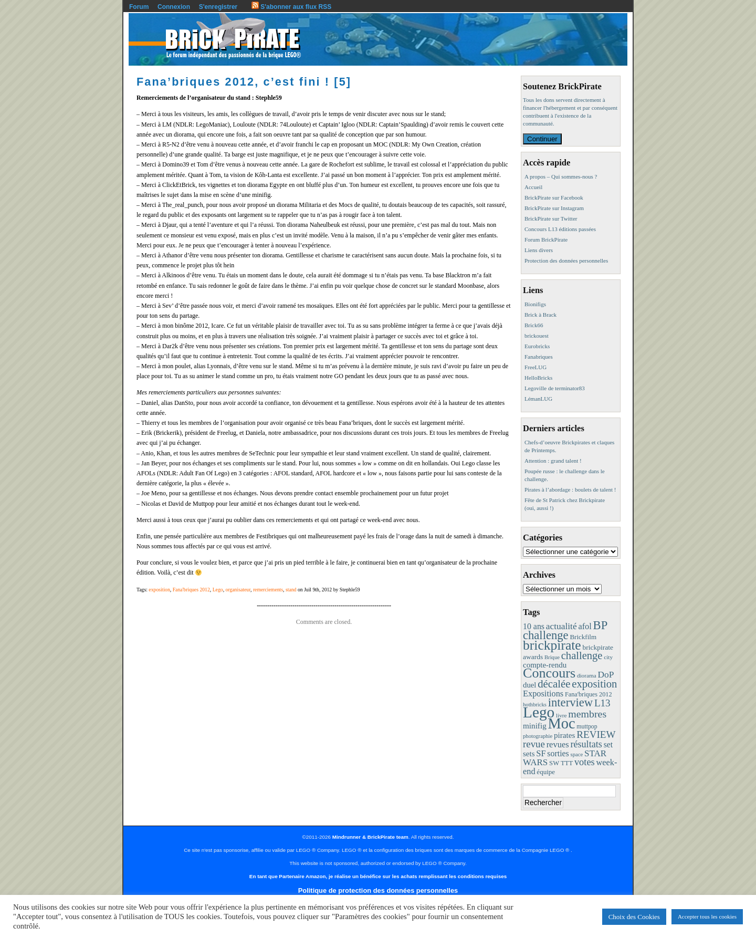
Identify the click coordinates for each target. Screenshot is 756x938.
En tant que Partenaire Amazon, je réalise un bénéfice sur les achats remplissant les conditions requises (378, 876)
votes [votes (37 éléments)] (584, 762)
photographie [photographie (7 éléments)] (537, 736)
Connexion (174, 7)
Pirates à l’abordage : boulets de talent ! (570, 489)
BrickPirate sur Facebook (553, 197)
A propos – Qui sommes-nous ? (560, 176)
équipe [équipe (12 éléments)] (546, 772)
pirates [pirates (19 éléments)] (564, 735)
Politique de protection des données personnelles (378, 890)
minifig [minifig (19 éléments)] (535, 725)
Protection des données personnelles (566, 260)
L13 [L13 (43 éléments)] (602, 702)
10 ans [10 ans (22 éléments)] (533, 626)
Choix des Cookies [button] (634, 917)
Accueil (533, 187)
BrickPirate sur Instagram (554, 208)
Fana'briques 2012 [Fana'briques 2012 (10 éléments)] (588, 694)
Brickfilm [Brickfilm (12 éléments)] (583, 637)
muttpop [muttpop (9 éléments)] (586, 726)
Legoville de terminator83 (554, 388)
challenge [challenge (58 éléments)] (582, 655)
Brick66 (533, 325)
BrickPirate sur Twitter (550, 218)
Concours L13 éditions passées (560, 229)
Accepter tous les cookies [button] (707, 916)
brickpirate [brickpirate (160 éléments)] (552, 645)
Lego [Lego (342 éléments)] (538, 712)
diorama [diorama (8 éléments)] (586, 675)
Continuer (542, 139)
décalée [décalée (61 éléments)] (554, 684)
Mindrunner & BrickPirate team (370, 837)
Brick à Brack (540, 314)
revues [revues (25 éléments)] (558, 744)
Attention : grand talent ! (553, 460)
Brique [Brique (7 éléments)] (552, 657)
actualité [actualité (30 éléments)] (561, 626)
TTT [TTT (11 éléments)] (567, 763)
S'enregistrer (218, 7)
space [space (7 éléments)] (577, 754)
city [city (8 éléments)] (608, 657)
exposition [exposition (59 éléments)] (594, 684)
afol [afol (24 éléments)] (584, 626)
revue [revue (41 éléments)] (534, 743)
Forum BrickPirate (546, 239)
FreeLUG (535, 367)
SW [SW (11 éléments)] (554, 763)
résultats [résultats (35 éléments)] (586, 744)
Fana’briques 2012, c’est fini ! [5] (243, 81)
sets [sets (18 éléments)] (528, 753)
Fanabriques (538, 356)
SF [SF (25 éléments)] (540, 753)
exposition (159, 589)
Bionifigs (535, 304)
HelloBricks (538, 377)
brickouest (536, 335)
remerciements (268, 589)
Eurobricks (537, 346)
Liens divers (538, 250)
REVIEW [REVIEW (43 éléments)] (595, 734)
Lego (218, 589)
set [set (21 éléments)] (608, 744)
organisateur (238, 589)
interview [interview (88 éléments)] (570, 702)
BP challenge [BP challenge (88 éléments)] (565, 630)
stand (291, 589)
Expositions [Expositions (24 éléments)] (543, 694)
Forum (139, 7)
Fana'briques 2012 (191, 589)
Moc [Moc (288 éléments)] (561, 723)
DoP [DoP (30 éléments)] (605, 675)
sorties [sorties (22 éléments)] (558, 753)
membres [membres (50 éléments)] (587, 714)
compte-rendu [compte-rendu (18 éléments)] (544, 665)
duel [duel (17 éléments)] (529, 685)
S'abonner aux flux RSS (291, 7)
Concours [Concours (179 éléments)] (549, 673)
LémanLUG (538, 398)
